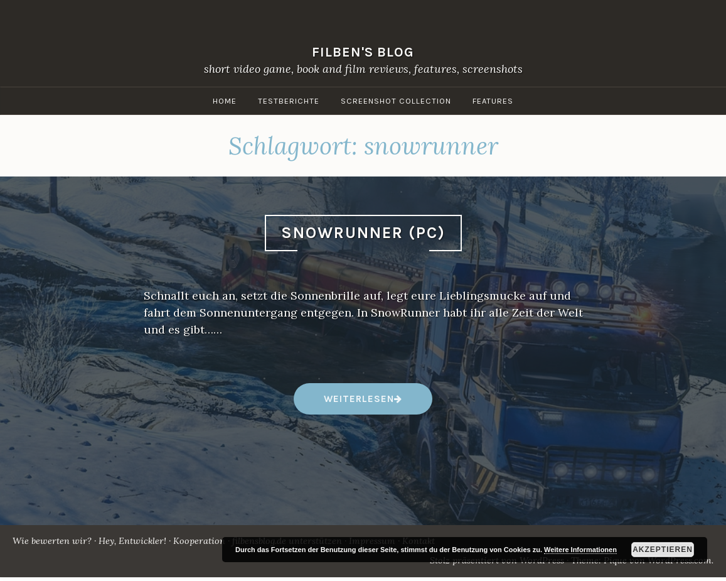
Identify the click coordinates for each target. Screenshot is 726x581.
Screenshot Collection (396, 101)
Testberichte (288, 101)
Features (492, 101)
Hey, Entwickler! (132, 540)
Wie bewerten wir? (52, 540)
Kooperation (199, 540)
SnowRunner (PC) (363, 233)
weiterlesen (358, 404)
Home (225, 101)
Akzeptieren (663, 549)
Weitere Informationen (580, 549)
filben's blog (363, 52)
